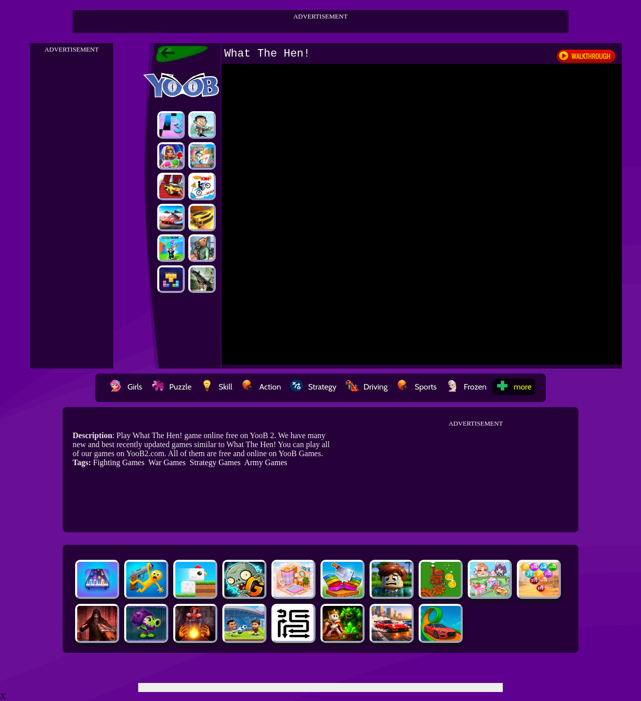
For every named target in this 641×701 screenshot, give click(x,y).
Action (261, 387)
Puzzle (171, 387)
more (514, 387)
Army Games (265, 462)
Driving (367, 387)
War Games (167, 462)
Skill (216, 387)
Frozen (466, 387)
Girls (125, 387)
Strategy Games (215, 462)
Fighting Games (119, 462)
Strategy (313, 387)
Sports (417, 387)
